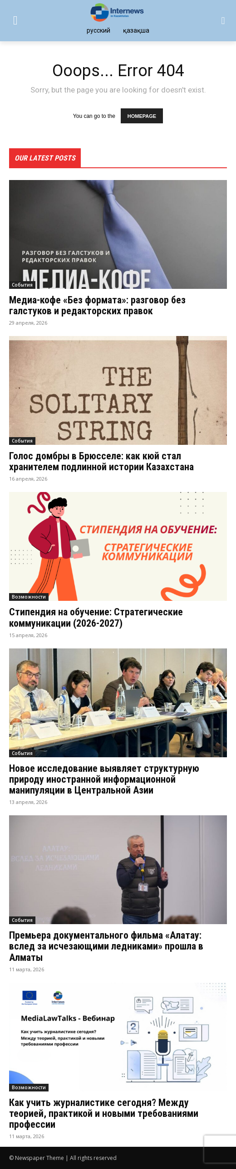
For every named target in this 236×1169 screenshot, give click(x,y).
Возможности (29, 597)
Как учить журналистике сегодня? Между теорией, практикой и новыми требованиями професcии (103, 1113)
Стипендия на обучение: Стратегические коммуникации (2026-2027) (96, 617)
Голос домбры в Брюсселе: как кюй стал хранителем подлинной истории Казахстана (101, 461)
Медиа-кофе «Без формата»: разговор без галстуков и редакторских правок (97, 305)
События (22, 285)
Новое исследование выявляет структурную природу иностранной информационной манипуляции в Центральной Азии (104, 779)
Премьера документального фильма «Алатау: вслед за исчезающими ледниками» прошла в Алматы (106, 946)
